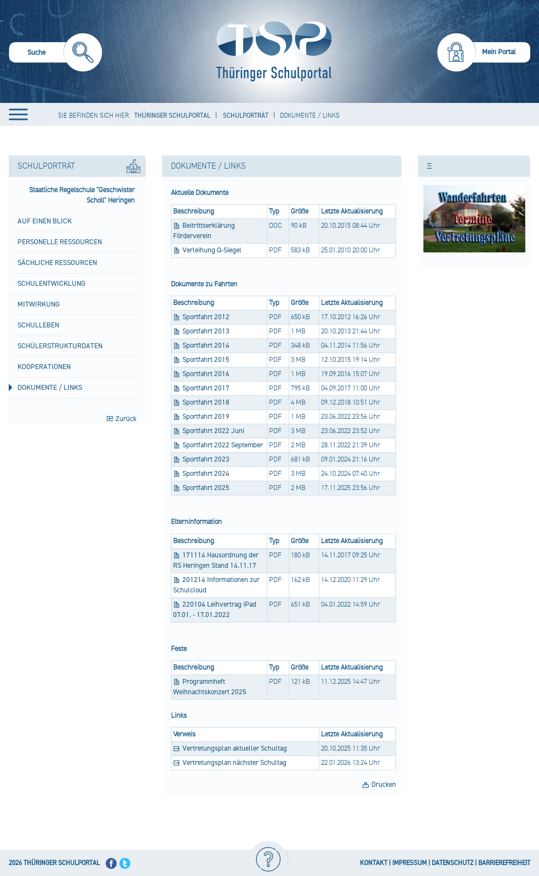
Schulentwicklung (51, 283)
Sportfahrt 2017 (206, 388)
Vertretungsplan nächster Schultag (234, 762)
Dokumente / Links (50, 387)
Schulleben (38, 325)
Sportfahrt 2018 (206, 402)
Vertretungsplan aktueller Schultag (234, 748)
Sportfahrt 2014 (206, 345)
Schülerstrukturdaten (60, 346)
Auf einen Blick (45, 221)
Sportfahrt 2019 (206, 416)
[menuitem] (55, 54)
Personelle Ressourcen (60, 242)
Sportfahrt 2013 (206, 331)
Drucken (383, 784)
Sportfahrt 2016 (206, 374)
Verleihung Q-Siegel (212, 250)
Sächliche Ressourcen (57, 262)
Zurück (126, 418)
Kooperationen (44, 366)
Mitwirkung (39, 304)
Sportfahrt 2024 (206, 473)
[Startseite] (271, 51)
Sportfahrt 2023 (206, 459)
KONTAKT (373, 863)
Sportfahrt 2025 (206, 487)
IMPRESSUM (409, 863)
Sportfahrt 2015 (206, 359)
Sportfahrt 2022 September (222, 445)
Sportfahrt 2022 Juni (213, 431)
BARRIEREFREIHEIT (504, 863)
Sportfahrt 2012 (206, 317)
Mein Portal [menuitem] (499, 52)
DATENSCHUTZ (452, 863)
